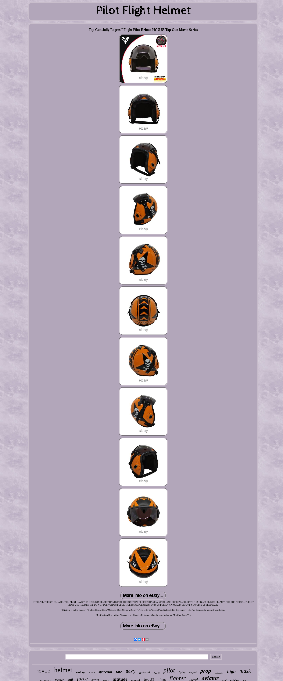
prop (205, 671)
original (193, 672)
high (231, 671)
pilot (169, 670)
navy (130, 671)
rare (119, 672)
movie (43, 671)
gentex (144, 671)
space (92, 672)
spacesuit (105, 672)
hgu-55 (156, 673)
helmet (63, 670)
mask (245, 671)
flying (182, 672)
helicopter (219, 673)
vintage (80, 672)
